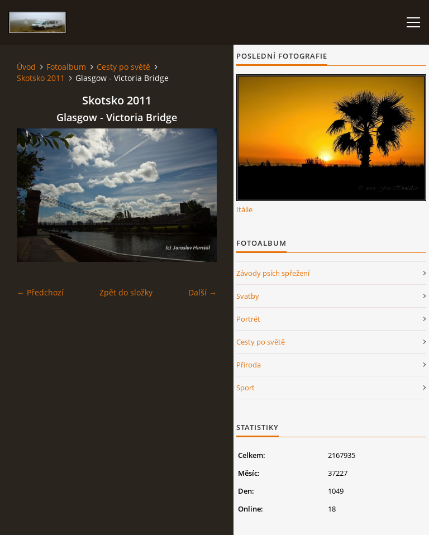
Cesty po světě (123, 66)
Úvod (26, 66)
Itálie (244, 209)
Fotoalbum (66, 66)
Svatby (247, 296)
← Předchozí (40, 292)
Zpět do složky (125, 292)
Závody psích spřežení (272, 273)
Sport (245, 388)
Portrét (248, 319)
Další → (202, 292)
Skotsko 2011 (41, 78)
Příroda (248, 365)
